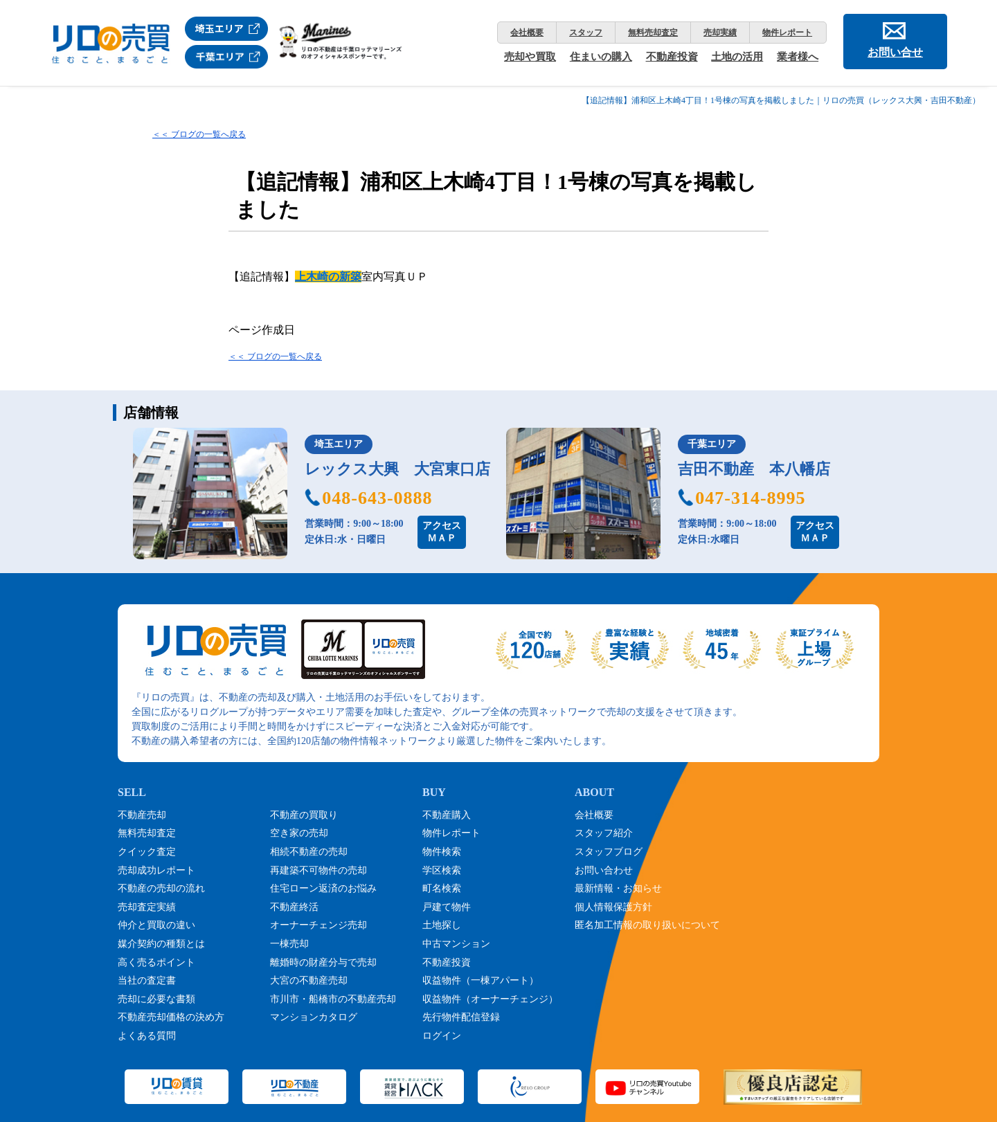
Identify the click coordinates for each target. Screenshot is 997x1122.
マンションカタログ (313, 1017)
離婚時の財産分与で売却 (323, 962)
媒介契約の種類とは (161, 944)
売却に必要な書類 (156, 999)
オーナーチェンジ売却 (318, 925)
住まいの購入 (601, 56)
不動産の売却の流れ (161, 888)
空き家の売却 (299, 833)
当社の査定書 (147, 980)
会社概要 (527, 32)
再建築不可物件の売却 (318, 870)
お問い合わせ (604, 870)
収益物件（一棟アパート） (480, 980)
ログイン (441, 1036)
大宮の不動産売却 (309, 980)
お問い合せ (895, 52)
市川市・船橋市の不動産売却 (333, 999)
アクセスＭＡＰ (441, 532)
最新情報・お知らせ (618, 888)
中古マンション (456, 944)
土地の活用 (737, 56)
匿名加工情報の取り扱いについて (647, 925)
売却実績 (720, 32)
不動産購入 (446, 815)
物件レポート (787, 32)
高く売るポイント (156, 962)
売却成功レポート (156, 870)
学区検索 (441, 870)
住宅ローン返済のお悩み (323, 888)
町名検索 (441, 888)
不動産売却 (142, 815)
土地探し (441, 925)
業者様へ (797, 56)
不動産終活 (294, 907)
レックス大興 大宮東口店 (397, 469)
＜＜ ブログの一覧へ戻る (199, 134)
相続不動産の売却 (309, 852)
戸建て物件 (446, 907)
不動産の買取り (304, 815)
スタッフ (585, 32)
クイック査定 (147, 852)
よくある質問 (147, 1036)
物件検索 (441, 852)
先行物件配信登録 (461, 1017)
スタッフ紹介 (604, 833)
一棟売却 (289, 944)
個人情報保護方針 (613, 907)
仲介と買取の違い (156, 925)
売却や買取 (530, 56)
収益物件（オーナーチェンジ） (490, 999)
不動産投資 (672, 56)
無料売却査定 (653, 32)
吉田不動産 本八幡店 (754, 469)
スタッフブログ (609, 852)
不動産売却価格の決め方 (171, 1017)
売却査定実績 (147, 907)
